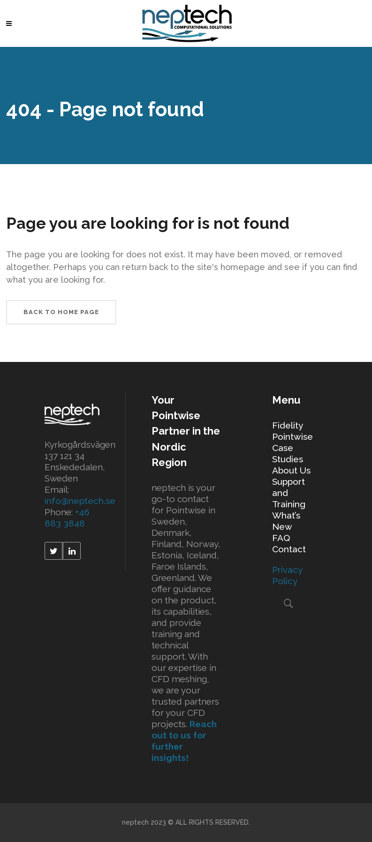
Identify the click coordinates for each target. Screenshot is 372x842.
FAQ (281, 538)
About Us (291, 470)
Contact (289, 549)
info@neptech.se (80, 501)
